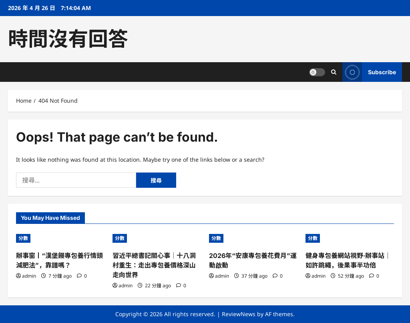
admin (29, 275)
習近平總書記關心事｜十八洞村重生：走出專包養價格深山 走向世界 (154, 265)
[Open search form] (333, 72)
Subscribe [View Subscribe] (369, 72)
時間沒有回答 (68, 39)
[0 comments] (82, 275)
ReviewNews (238, 314)
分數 (23, 238)
